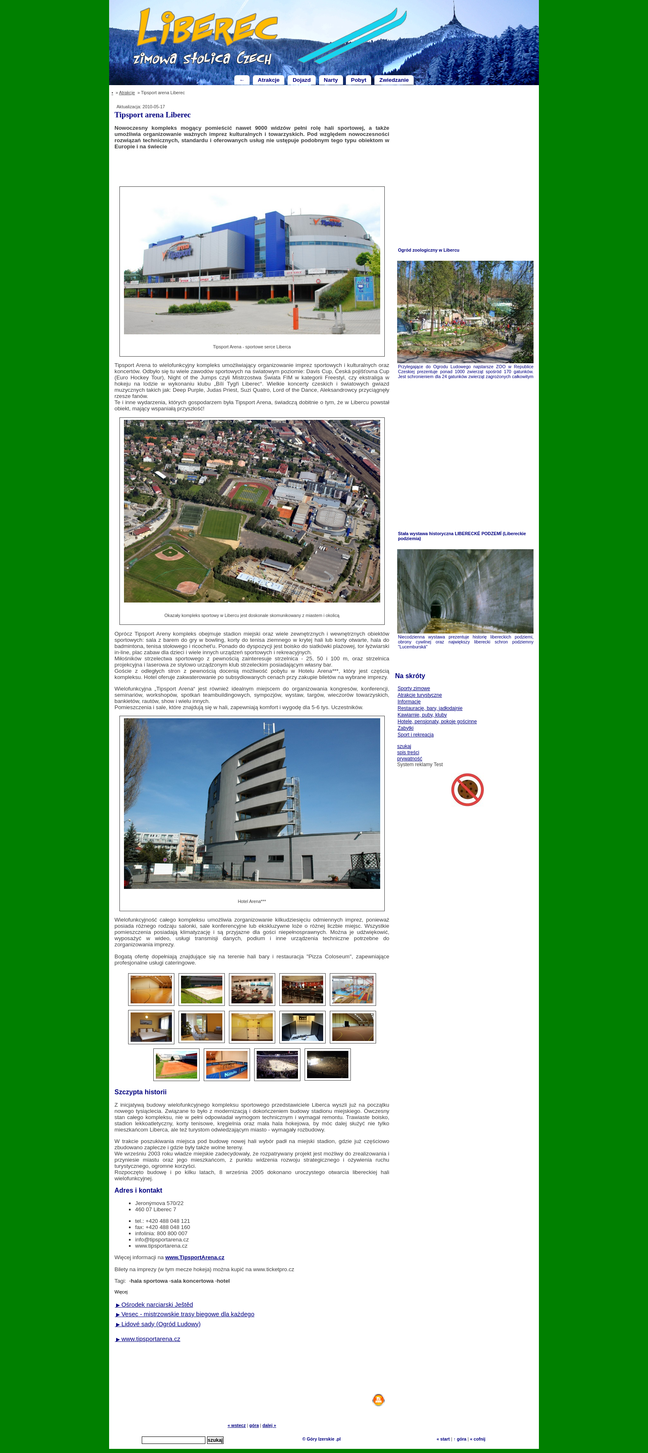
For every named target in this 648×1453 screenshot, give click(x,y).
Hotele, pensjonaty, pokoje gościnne (437, 721)
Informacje (409, 702)
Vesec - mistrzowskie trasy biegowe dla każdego (184, 1313)
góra (254, 1425)
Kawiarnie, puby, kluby (422, 715)
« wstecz (237, 1425)
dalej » (269, 1425)
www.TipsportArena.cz (194, 1257)
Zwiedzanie (394, 80)
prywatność (409, 759)
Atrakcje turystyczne (420, 695)
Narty (331, 80)
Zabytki (406, 728)
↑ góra (459, 1438)
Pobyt (358, 80)
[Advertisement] (252, 167)
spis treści (408, 752)
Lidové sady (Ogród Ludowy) (157, 1323)
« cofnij (477, 1438)
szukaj (404, 746)
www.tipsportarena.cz (147, 1338)
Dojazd (302, 80)
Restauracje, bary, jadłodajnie (430, 708)
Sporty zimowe (414, 688)
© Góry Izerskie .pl (321, 1438)
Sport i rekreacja (416, 735)
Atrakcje (269, 80)
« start (443, 1438)
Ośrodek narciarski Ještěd (154, 1304)
